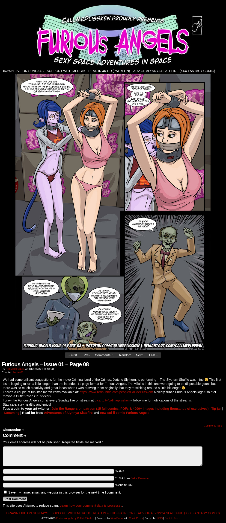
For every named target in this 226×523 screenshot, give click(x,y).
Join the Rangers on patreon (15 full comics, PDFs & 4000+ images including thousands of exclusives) (129, 408)
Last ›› (153, 355)
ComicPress (136, 518)
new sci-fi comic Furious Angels (124, 413)
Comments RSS (213, 425)
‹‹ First (72, 355)
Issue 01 (18, 372)
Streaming (11, 413)
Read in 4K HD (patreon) (109, 71)
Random (125, 355)
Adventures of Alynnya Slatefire (68, 413)
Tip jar (216, 408)
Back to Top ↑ (172, 518)
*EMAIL (132, 478)
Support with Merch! (66, 71)
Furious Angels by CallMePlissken (75, 518)
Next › (140, 355)
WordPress (116, 518)
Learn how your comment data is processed (91, 505)
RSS (160, 518)
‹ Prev (86, 355)
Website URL (124, 485)
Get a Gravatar (140, 478)
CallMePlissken (15, 369)
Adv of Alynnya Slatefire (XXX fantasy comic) (174, 71)
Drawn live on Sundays (23, 71)
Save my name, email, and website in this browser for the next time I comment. (64, 492)
